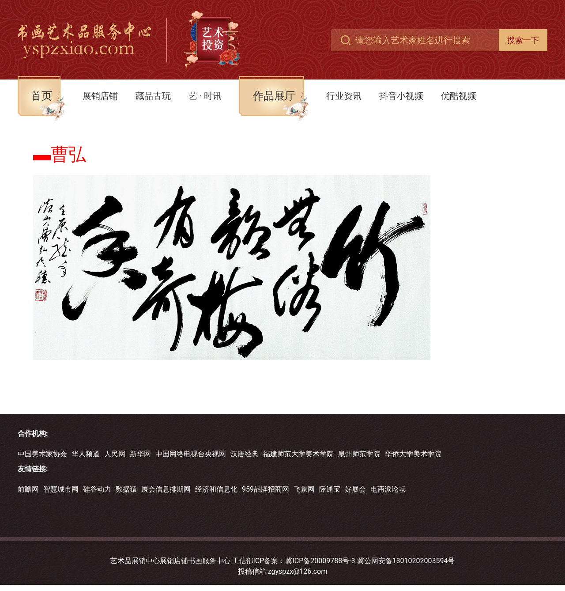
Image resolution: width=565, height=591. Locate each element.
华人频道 (86, 454)
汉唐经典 (244, 454)
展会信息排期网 (166, 489)
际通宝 (329, 489)
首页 (41, 96)
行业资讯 (344, 96)
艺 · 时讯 (205, 96)
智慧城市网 (61, 489)
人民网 (114, 454)
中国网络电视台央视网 (190, 454)
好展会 (355, 489)
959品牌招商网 (265, 489)
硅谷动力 (97, 489)
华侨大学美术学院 (413, 454)
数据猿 (126, 489)
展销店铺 (100, 96)
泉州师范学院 (359, 454)
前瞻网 (28, 489)
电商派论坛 (388, 489)
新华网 (140, 454)
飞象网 (304, 489)
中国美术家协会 (42, 454)
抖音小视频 (401, 96)
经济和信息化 (216, 489)
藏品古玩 (153, 96)
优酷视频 (458, 96)
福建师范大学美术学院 (298, 454)
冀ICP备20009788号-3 (320, 561)
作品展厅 (274, 96)
